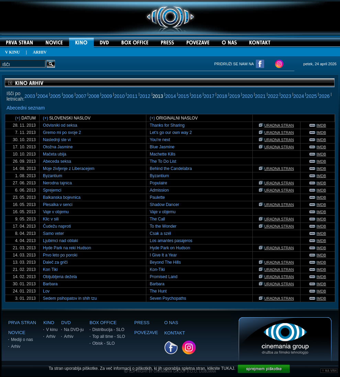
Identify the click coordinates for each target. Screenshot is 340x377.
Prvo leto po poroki (60, 255)
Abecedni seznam (26, 108)
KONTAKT (174, 332)
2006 (68, 96)
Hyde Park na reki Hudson (67, 247)
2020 (247, 96)
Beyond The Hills (165, 262)
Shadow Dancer (164, 204)
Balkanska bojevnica (61, 197)
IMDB (317, 125)
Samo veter (53, 233)
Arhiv (15, 346)
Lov (46, 291)
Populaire (158, 183)
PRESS (141, 322)
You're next (160, 139)
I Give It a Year (163, 255)
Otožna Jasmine (58, 147)
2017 (209, 96)
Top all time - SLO (108, 336)
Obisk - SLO (103, 343)
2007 (81, 96)
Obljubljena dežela (60, 276)
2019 (234, 96)
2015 (183, 96)
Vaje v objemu (56, 211)
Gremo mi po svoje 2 (62, 132)
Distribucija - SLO (108, 329)
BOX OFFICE (103, 322)
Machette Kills (162, 154)
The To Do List (163, 161)
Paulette (157, 197)
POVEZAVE (146, 332)
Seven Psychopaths (168, 298)
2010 (119, 96)
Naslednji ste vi (57, 139)
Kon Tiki (50, 269)
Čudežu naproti (57, 226)
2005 (55, 96)
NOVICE (16, 332)
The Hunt (158, 291)
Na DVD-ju (73, 329)
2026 (324, 96)
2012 (145, 96)
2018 (221, 96)
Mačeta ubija (54, 154)
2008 (94, 96)
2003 (29, 96)
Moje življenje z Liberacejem (68, 168)
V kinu (51, 329)
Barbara (50, 284)
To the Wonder (163, 226)
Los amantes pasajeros (171, 240)
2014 (170, 96)
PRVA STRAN (22, 322)
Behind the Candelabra (171, 168)
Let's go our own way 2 (171, 132)
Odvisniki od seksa (60, 125)
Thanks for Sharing (167, 125)
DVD (65, 322)
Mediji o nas (22, 339)
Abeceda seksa (57, 161)
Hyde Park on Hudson (170, 247)
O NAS (171, 322)
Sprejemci (52, 190)
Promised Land (164, 276)
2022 (273, 96)
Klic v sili (51, 219)
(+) (17, 118)
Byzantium (52, 175)
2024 (298, 96)
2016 (196, 96)
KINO (48, 322)
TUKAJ (227, 368)
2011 (132, 96)
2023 (286, 96)
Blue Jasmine (162, 147)
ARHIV (40, 52)
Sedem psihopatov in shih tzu (70, 298)
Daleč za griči (55, 262)
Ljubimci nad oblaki (60, 240)
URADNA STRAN (276, 125)
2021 (260, 96)
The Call (157, 219)
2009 (106, 96)
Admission (159, 190)
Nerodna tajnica (57, 183)
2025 (311, 96)
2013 (157, 96)
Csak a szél (160, 233)
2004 (42, 96)
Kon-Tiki (157, 269)
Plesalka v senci (57, 204)
